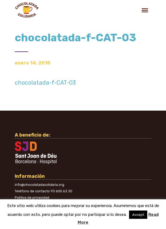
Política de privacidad (32, 198)
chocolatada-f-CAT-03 (45, 82)
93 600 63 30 (61, 191)
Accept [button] (138, 215)
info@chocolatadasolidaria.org (39, 185)
